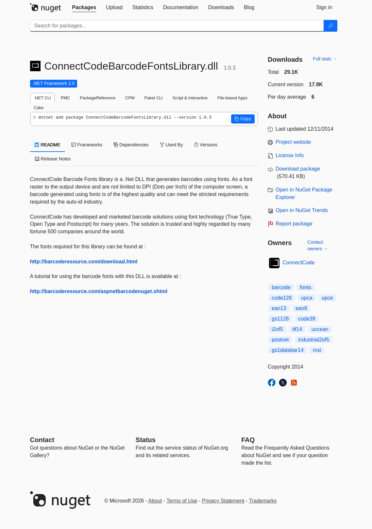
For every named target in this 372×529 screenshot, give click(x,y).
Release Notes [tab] (53, 159)
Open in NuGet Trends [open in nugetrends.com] (302, 210)
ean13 (279, 308)
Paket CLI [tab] (153, 97)
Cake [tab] (39, 107)
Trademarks (263, 501)
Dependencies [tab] (130, 144)
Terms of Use (181, 501)
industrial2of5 (313, 339)
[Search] (330, 26)
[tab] (84, 7)
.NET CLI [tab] (42, 97)
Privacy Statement (223, 501)
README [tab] (47, 144)
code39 (306, 319)
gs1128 (280, 319)
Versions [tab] (205, 144)
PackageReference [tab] (97, 97)
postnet (280, 339)
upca (307, 298)
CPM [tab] (129, 97)
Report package (294, 223)
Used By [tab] (171, 144)
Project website (293, 142)
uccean (320, 329)
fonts (305, 287)
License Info (290, 155)
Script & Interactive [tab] (190, 97)
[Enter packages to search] (177, 26)
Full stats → (325, 58)
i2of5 (277, 329)
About (155, 501)
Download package (298, 169)
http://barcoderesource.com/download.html (84, 261)
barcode (281, 287)
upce (327, 298)
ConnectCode (299, 262)
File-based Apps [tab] (232, 97)
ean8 (301, 308)
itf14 (297, 329)
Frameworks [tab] (86, 144)
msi (317, 350)
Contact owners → (317, 245)
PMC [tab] (65, 97)
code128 (282, 298)
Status (146, 439)
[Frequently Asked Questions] (248, 439)
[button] (243, 119)
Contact (42, 439)
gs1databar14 (288, 350)
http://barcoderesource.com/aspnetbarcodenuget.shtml (99, 291)
